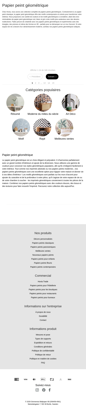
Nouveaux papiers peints (43, 255)
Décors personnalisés (43, 239)
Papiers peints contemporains (43, 267)
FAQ (43, 363)
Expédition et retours (43, 343)
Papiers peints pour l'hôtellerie (43, 285)
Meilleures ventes (43, 251)
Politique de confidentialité (43, 351)
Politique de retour (43, 355)
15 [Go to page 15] (53, 83)
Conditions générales (43, 347)
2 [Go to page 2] (35, 83)
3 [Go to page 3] (38, 83)
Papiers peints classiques (43, 243)
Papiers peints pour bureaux (43, 297)
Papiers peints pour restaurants (43, 293)
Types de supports (43, 339)
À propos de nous (43, 312)
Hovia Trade (43, 281)
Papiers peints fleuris (43, 263)
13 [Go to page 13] (44, 83)
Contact (43, 320)
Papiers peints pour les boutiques (43, 289)
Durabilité (43, 316)
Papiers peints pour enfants (43, 259)
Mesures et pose (43, 335)
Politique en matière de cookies (43, 359)
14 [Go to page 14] (49, 83)
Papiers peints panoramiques (43, 247)
